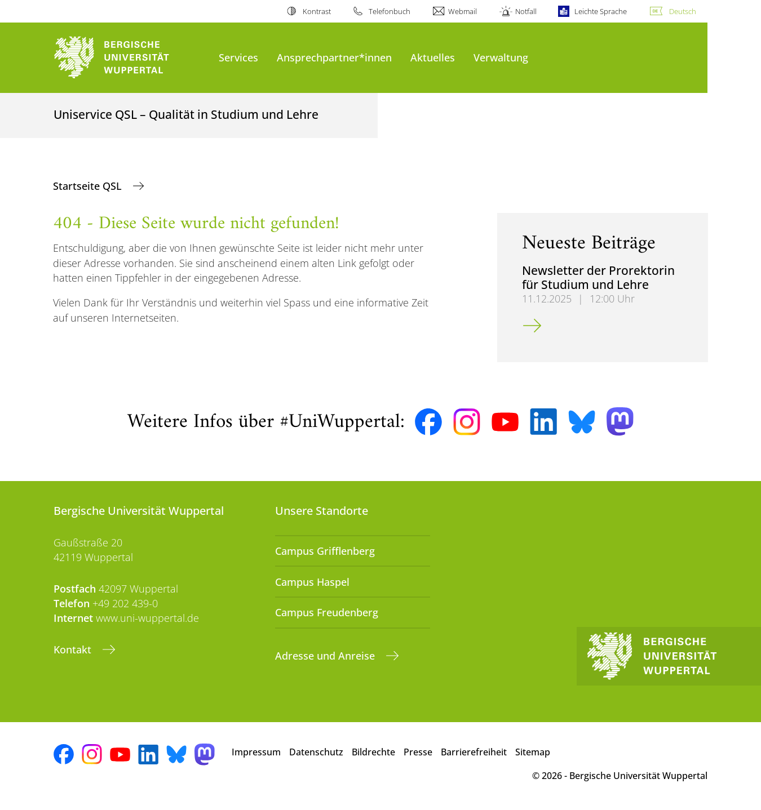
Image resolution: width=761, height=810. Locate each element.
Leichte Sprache (600, 11)
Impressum (256, 752)
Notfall (526, 11)
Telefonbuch (389, 11)
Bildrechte (373, 752)
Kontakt (74, 649)
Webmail (462, 11)
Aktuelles (432, 57)
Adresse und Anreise (326, 655)
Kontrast (317, 11)
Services (238, 57)
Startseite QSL (89, 186)
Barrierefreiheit (474, 752)
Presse (418, 752)
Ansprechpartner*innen (334, 57)
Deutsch (682, 11)
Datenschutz (316, 752)
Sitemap (532, 752)
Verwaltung (501, 57)
